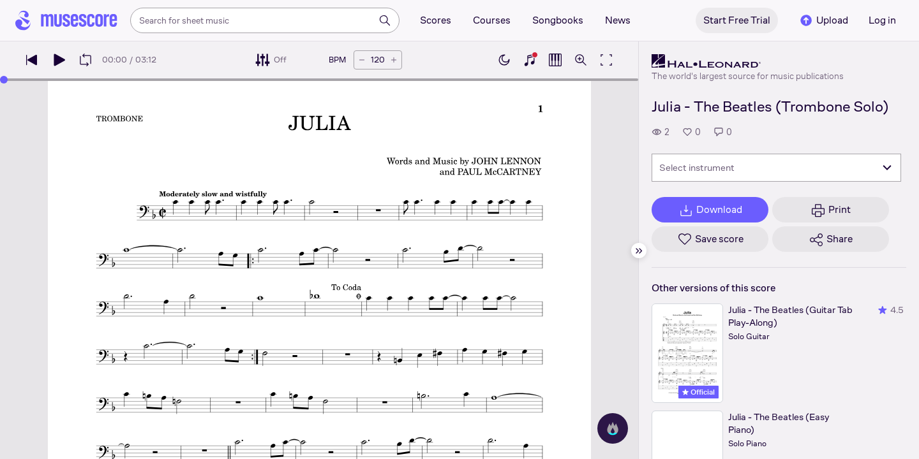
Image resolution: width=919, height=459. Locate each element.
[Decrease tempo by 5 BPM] (361, 60)
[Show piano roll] (555, 60)
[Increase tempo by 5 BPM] (393, 60)
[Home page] (66, 20)
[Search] (385, 20)
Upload (823, 20)
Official (698, 392)
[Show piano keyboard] (529, 60)
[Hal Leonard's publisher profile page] (748, 61)
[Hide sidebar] (638, 250)
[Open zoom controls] (581, 60)
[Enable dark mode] (504, 60)
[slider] (4, 80)
